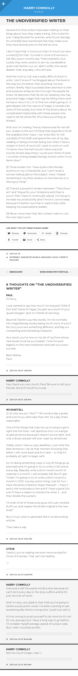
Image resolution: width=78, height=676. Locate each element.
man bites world (30, 257)
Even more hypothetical (56, 272)
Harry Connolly (39, 8)
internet (15, 257)
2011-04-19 (15, 254)
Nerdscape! (14, 272)
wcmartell (14, 409)
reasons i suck (49, 257)
